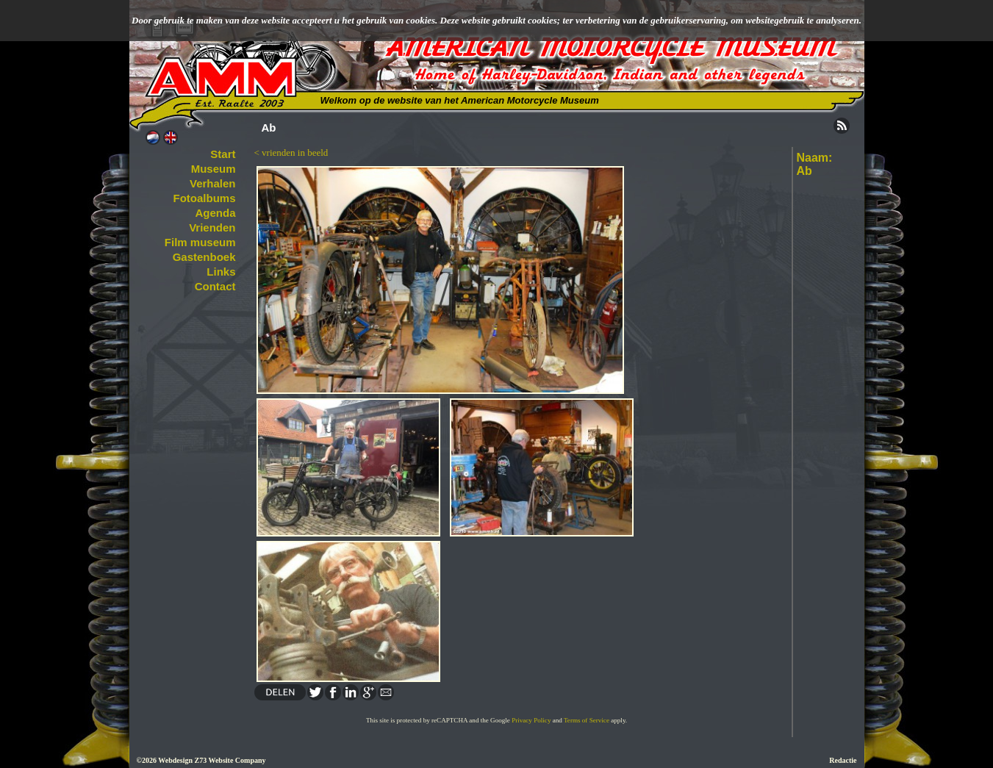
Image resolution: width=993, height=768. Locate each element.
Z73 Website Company (229, 760)
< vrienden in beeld (291, 152)
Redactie (842, 760)
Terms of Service (586, 720)
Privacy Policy (531, 720)
